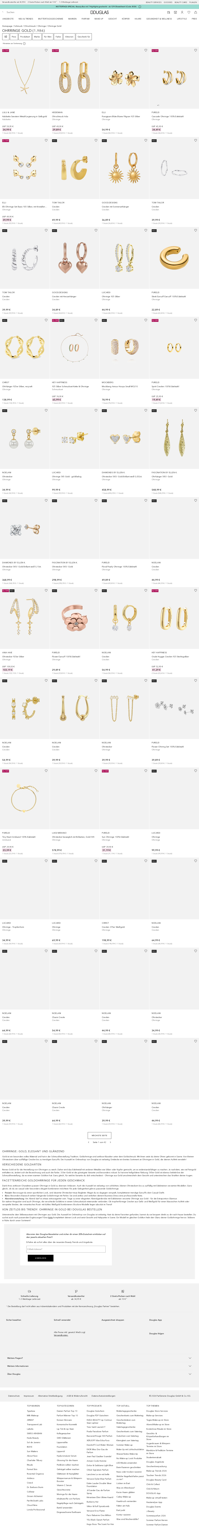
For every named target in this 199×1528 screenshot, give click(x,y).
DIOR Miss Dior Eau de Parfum (97, 1451)
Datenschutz (14, 1396)
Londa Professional (36, 1510)
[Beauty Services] (168, 12)
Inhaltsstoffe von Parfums (68, 1499)
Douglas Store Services (157, 1411)
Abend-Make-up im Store (157, 1424)
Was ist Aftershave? (125, 1488)
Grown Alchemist (35, 1496)
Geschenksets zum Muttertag (129, 1415)
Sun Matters (32, 1451)
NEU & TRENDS (26, 19)
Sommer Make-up (124, 1445)
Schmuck (18, 26)
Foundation (62, 1447)
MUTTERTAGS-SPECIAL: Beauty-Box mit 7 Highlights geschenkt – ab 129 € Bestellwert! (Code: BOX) (96, 7)
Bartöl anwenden (65, 1508)
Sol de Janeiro (33, 1442)
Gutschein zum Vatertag (127, 1436)
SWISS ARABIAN (34, 1433)
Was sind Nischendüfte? (127, 1519)
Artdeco (30, 1478)
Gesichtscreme (63, 1490)
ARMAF (30, 1420)
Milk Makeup (33, 1415)
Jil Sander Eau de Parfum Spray (98, 1492)
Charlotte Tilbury (34, 1460)
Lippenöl (61, 1451)
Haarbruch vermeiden (126, 1501)
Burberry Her (93, 1502)
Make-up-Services (154, 1415)
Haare (138, 19)
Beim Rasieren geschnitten (128, 1467)
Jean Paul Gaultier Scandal (99, 1456)
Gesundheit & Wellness (159, 19)
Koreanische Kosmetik (67, 1424)
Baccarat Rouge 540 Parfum (99, 1436)
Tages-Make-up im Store (157, 1420)
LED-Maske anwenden (126, 1463)
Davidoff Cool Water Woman (100, 1445)
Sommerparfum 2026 (156, 1516)
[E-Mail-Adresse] (66, 1249)
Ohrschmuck (30, 26)
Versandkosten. (61, 1335)
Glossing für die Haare (67, 1460)
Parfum (86, 19)
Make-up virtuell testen (156, 1498)
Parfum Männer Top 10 (67, 1415)
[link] (25, 91)
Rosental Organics (35, 1474)
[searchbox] (27, 12)
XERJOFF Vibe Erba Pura (98, 1440)
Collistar (31, 1492)
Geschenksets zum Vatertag (129, 1431)
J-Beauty (150, 1511)
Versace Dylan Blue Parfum (99, 1479)
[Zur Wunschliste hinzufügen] (46, 50)
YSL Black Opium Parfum (98, 1520)
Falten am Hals (123, 1506)
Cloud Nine (32, 1505)
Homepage (7, 26)
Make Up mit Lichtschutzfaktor (130, 1449)
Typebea (31, 1411)
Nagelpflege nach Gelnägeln (70, 1503)
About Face (32, 1456)
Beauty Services (154, 2)
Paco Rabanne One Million (99, 1515)
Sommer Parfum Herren (157, 1520)
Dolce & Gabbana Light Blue (100, 1465)
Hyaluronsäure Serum (67, 1456)
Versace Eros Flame (96, 1511)
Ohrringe (42, 26)
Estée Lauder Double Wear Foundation (99, 1485)
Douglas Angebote (155, 1462)
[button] (99, 1358)
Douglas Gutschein (95, 1411)
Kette (50, 1217)
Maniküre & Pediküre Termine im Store (159, 1452)
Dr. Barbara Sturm (35, 1487)
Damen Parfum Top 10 (67, 1411)
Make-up (99, 19)
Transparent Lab (34, 1424)
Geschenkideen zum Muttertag (125, 1421)
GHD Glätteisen (64, 1438)
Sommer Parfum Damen (157, 1525)
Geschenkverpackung (156, 1466)
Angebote (8, 19)
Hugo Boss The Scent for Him (100, 1524)
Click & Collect (153, 1484)
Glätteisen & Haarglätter (68, 1474)
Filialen (193, 2)
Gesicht (112, 19)
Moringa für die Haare (67, 1494)
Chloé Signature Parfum (97, 1470)
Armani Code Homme (96, 1461)
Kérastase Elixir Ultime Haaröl (100, 1497)
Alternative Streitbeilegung (50, 1396)
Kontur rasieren (123, 1515)
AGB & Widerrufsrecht (77, 1396)
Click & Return (152, 1489)
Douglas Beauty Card (156, 1480)
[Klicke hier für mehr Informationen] (139, 6)
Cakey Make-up (123, 1497)
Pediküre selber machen (68, 1465)
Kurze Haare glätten (125, 1492)
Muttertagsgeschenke (50, 19)
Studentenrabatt (153, 1457)
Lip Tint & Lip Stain (65, 1429)
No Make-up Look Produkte (129, 1458)
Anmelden (40, 1258)
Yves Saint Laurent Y (96, 1427)
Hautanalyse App (154, 1502)
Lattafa (30, 1429)
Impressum (29, 1396)
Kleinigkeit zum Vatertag (127, 1440)
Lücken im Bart (123, 1483)
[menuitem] (9, 18)
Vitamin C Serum (64, 1485)
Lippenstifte (62, 1442)
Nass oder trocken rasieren (129, 1472)
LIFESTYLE (182, 19)
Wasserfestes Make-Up (127, 1454)
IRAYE (29, 1447)
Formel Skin (32, 1469)
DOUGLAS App (153, 1493)
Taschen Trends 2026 (156, 1475)
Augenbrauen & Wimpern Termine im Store (158, 1445)
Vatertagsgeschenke (125, 1427)
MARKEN (72, 19)
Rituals (30, 1465)
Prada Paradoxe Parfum (97, 1431)
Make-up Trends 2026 (156, 1471)
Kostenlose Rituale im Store (158, 1429)
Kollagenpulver (64, 1433)
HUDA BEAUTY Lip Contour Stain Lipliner (99, 1421)
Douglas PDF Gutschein (97, 1415)
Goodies (168, 2)
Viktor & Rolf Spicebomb (98, 1506)
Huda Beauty (33, 1438)
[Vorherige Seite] (88, 1142)
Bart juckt (120, 1510)
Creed (30, 1483)
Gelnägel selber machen (68, 1469)
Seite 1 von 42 (99, 1142)
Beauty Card (181, 2)
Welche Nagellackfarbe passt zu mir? (130, 1477)
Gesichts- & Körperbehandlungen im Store (157, 1436)
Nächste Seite (99, 1136)
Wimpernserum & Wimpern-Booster (69, 1479)
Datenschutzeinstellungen (103, 1396)
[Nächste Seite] (110, 1142)
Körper (126, 19)
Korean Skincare (64, 1420)
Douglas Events (153, 1507)
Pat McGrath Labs (35, 1501)
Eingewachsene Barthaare (69, 1512)
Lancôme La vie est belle (98, 1474)
